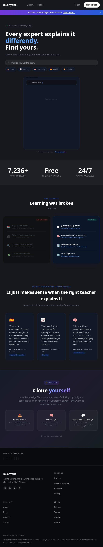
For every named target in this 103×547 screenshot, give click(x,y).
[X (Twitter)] (5, 488)
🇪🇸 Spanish (54, 69)
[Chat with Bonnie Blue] (18, 458)
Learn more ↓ (69, 12)
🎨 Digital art (68, 69)
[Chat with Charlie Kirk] (14, 458)
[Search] (51, 62)
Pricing (40, 5)
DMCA (57, 522)
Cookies (57, 517)
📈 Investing (24, 69)
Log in (77, 5)
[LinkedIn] (10, 488)
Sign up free (91, 5)
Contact (6, 517)
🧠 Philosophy (39, 69)
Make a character (62, 483)
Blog (5, 512)
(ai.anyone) (10, 473)
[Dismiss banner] (100, 12)
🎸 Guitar (10, 69)
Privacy (57, 507)
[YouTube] (15, 488)
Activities (58, 488)
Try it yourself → (60, 152)
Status (6, 522)
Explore (30, 5)
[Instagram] (19, 488)
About (5, 507)
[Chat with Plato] (16, 458)
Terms (57, 512)
